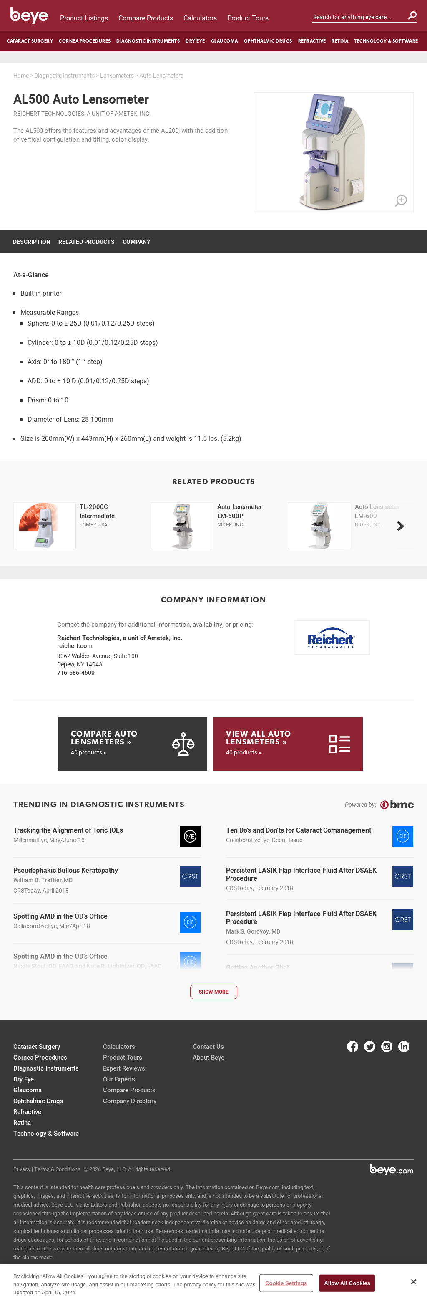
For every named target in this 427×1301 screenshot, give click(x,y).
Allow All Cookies (347, 1283)
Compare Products (145, 17)
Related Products (86, 242)
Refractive (312, 41)
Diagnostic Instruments (148, 41)
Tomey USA (94, 524)
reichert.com (75, 645)
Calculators (200, 17)
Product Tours (248, 17)
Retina (340, 41)
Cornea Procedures (85, 41)
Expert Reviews (124, 1068)
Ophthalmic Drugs (268, 41)
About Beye (208, 1057)
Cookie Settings (286, 1283)
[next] (400, 526)
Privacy (21, 1169)
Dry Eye (195, 41)
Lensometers (117, 75)
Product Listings (84, 17)
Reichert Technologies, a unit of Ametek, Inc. (82, 113)
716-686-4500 (76, 672)
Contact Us (208, 1046)
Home (21, 75)
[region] (213, 1282)
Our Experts (119, 1079)
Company (137, 242)
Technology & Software (386, 41)
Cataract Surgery (30, 41)
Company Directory (129, 1100)
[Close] (413, 1282)
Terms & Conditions (57, 1169)
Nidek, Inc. (231, 524)
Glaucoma (224, 41)
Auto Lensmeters (161, 75)
